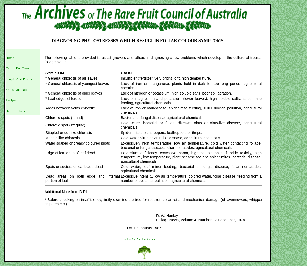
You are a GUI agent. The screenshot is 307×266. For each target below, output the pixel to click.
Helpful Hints (15, 111)
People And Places (19, 79)
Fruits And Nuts (17, 90)
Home (10, 58)
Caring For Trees (17, 68)
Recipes (11, 100)
